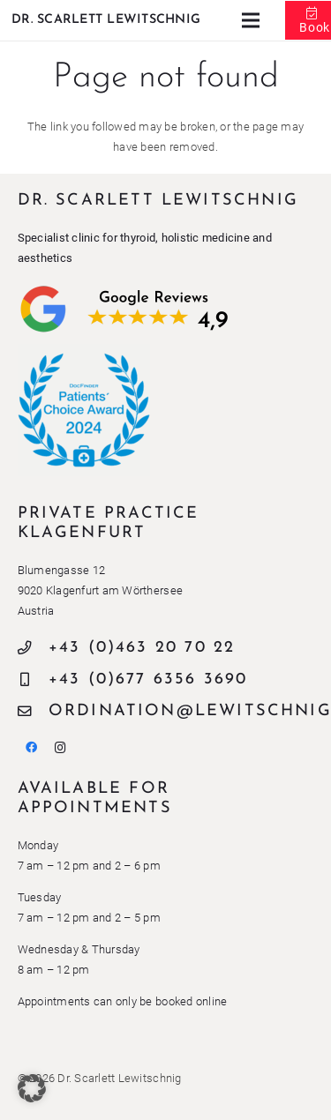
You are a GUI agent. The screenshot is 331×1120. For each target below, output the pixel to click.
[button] (32, 1088)
